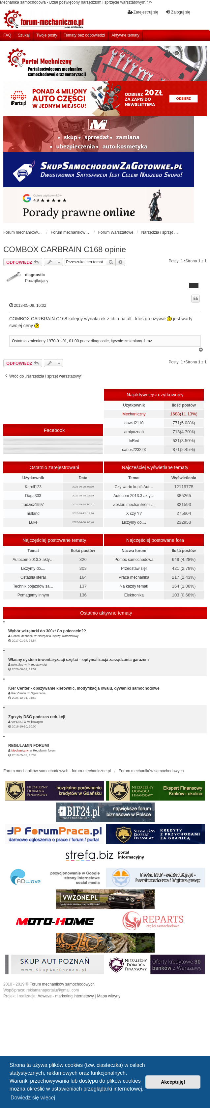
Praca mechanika (134, 577)
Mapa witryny (109, 996)
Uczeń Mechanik (22, 636)
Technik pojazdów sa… (33, 586)
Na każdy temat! (134, 586)
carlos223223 (134, 449)
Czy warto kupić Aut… (134, 487)
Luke (33, 522)
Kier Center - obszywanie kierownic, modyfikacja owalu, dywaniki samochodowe (84, 688)
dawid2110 (133, 423)
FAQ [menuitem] (7, 35)
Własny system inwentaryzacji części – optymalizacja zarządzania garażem (78, 659)
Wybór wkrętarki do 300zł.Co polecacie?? (47, 631)
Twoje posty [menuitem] (46, 35)
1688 (175, 413)
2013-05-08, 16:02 (27, 305)
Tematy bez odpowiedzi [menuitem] (84, 35)
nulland (33, 513)
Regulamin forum (44, 750)
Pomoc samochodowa (133, 559)
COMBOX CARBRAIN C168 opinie (64, 249)
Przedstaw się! (134, 568)
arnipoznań (134, 432)
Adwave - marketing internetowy (66, 996)
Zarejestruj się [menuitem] (143, 12)
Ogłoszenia (38, 693)
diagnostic (35, 275)
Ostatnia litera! (33, 577)
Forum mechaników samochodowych (62, 984)
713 (176, 431)
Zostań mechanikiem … (134, 504)
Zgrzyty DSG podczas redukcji (36, 717)
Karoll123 (33, 487)
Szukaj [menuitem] (24, 35)
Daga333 (33, 495)
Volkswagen (35, 722)
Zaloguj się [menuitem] (177, 12)
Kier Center (18, 693)
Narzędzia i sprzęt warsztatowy (58, 636)
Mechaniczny (133, 414)
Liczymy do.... (134, 522)
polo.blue (17, 664)
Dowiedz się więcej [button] (33, 1097)
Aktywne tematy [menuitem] (125, 35)
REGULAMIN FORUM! (28, 745)
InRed (134, 440)
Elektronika (134, 595)
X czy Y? (134, 513)
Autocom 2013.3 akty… (134, 495)
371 (176, 449)
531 (176, 440)
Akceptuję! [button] (173, 1082)
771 (176, 422)
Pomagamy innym (33, 595)
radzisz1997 (33, 504)
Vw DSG (17, 722)
